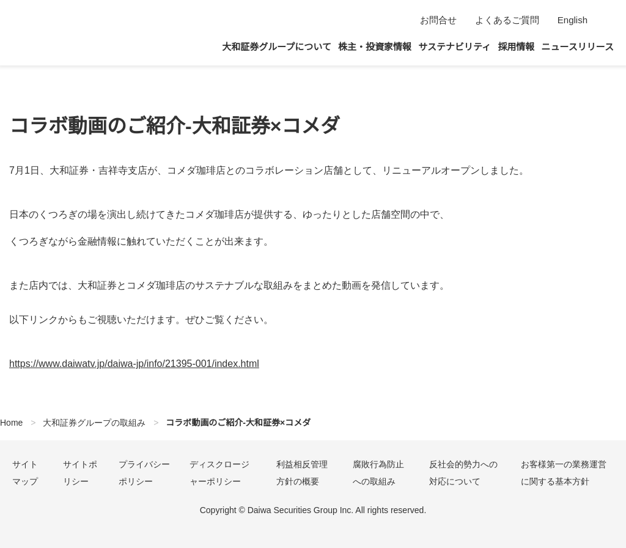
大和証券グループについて (276, 46)
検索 (606, 20)
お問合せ (436, 19)
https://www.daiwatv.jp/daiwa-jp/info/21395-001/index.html (147, 364)
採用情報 (516, 46)
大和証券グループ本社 (61, 33)
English (571, 19)
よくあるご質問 (505, 19)
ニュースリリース (578, 46)
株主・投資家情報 (374, 46)
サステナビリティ (455, 46)
